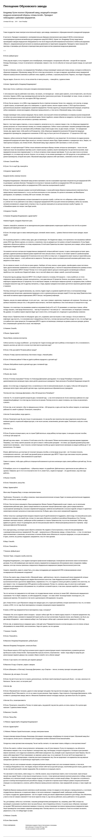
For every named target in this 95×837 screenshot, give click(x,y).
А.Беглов (6, 398)
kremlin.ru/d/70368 (40, 829)
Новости (40, 825)
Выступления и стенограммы (50, 825)
